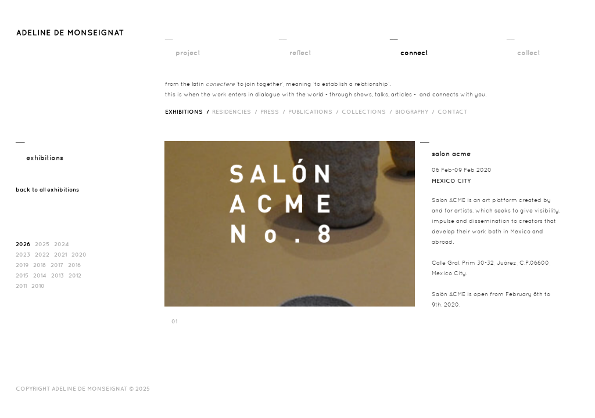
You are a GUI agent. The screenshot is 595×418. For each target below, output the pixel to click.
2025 (42, 243)
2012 (75, 275)
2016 (74, 264)
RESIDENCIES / (236, 111)
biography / (416, 111)
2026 (23, 243)
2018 (39, 264)
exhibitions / (188, 111)
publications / (315, 111)
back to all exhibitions (47, 189)
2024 (61, 243)
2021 (60, 254)
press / (274, 111)
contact (452, 111)
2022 (42, 254)
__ (169, 35)
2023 (23, 254)
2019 (22, 264)
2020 (79, 254)
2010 (38, 285)
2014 (39, 275)
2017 (57, 264)
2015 (22, 275)
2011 (21, 285)
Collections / (368, 111)
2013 (57, 275)
